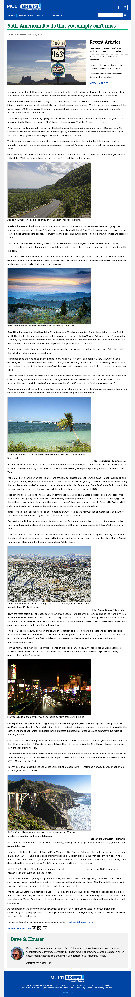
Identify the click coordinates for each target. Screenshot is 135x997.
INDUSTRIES (26, 15)
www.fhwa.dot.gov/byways (79, 922)
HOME (11, 15)
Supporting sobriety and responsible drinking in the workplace (106, 75)
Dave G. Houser (17, 34)
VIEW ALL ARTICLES (99, 83)
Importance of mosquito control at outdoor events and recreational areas (107, 49)
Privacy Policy (68, 992)
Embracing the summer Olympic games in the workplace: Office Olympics (107, 66)
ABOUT (41, 15)
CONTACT (56, 15)
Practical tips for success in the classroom (104, 58)
